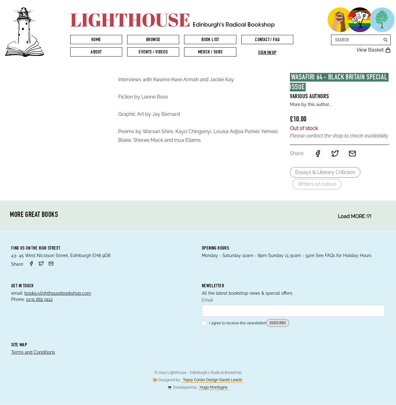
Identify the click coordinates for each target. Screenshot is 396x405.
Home (96, 40)
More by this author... (311, 104)
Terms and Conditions (33, 352)
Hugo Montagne (213, 388)
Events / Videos (153, 52)
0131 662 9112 (39, 299)
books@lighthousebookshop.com (57, 293)
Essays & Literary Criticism (325, 172)
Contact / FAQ (267, 40)
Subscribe (277, 324)
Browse (153, 40)
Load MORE (354, 216)
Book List (210, 40)
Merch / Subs (210, 52)
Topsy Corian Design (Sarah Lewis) (212, 380)
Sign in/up (267, 53)
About (96, 52)
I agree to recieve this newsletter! (234, 323)
